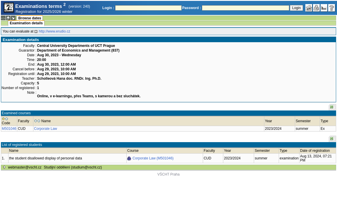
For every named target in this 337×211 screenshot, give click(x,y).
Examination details (26, 23)
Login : (108, 8)
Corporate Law (45, 129)
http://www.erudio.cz (54, 31)
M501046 (9, 129)
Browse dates (29, 18)
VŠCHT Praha (168, 174)
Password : (191, 8)
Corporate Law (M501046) (152, 158)
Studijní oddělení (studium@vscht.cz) (73, 167)
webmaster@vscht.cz (24, 167)
